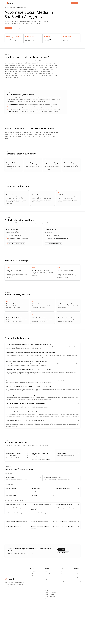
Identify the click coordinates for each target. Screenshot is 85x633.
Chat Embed (33, 581)
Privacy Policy (77, 577)
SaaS (14, 7)
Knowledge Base (34, 579)
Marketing (47, 573)
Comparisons (63, 587)
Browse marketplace (63, 552)
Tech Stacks (62, 593)
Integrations (33, 575)
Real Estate (47, 581)
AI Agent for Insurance (50, 592)
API (31, 577)
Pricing (76, 573)
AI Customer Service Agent (50, 597)
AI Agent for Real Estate (49, 589)
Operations (47, 575)
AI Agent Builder (34, 573)
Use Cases (62, 575)
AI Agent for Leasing (50, 594)
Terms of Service (78, 579)
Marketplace (33, 571)
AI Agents (10, 7)
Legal (46, 579)
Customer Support (49, 577)
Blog (61, 571)
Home (6, 7)
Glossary (62, 581)
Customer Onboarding (50, 585)
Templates (62, 583)
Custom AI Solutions (49, 587)
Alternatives (62, 585)
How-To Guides (63, 579)
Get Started (74, 3)
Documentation (78, 575)
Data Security (77, 581)
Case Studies (63, 577)
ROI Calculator (63, 589)
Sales (46, 571)
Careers (76, 571)
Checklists (62, 591)
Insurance (47, 583)
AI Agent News (63, 573)
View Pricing (17, 28)
